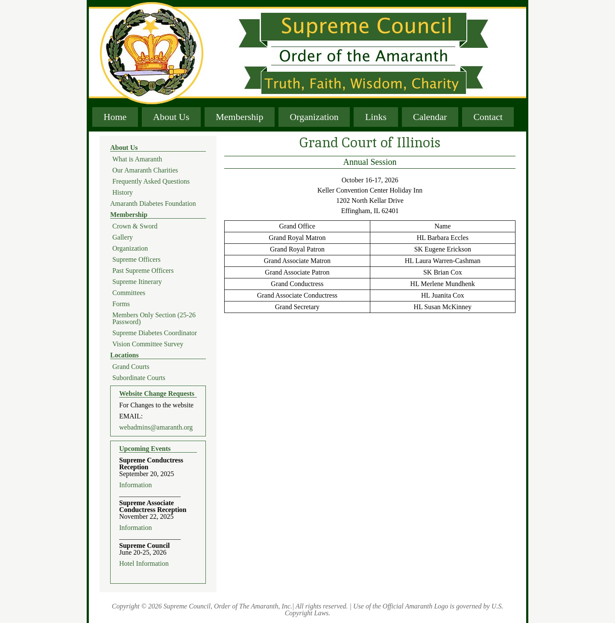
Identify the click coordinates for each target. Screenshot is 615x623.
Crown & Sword (135, 226)
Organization (314, 116)
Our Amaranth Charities (145, 170)
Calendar (430, 116)
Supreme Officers (136, 259)
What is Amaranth (137, 159)
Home (115, 116)
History (122, 192)
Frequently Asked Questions (151, 181)
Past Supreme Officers (143, 270)
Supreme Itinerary (137, 281)
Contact (487, 116)
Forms (121, 304)
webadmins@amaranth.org (156, 427)
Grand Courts (130, 366)
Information (135, 485)
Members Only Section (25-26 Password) (154, 318)
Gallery (122, 237)
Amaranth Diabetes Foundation (153, 203)
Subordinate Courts (138, 377)
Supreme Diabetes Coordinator (154, 333)
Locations (124, 355)
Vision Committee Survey (147, 344)
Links (376, 116)
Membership (239, 116)
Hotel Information (144, 563)
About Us (171, 116)
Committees (128, 293)
